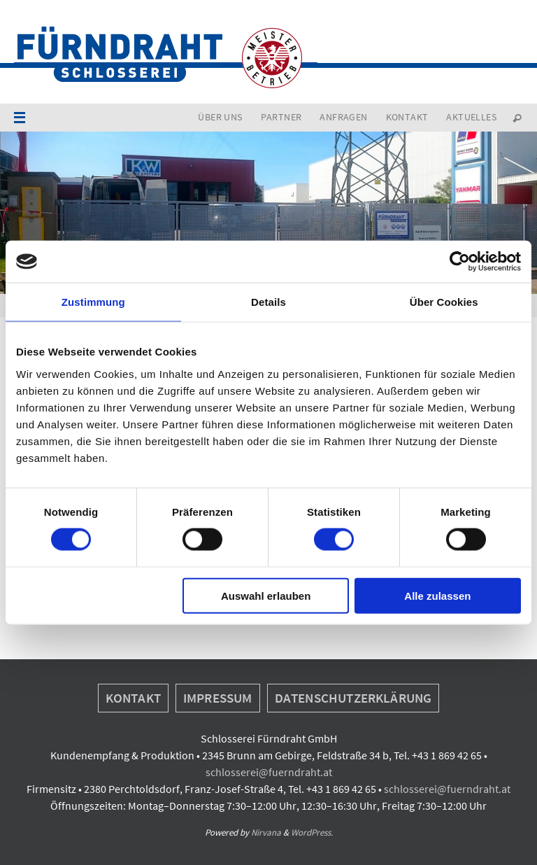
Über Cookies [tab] (444, 302)
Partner (281, 117)
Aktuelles (471, 117)
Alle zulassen (437, 595)
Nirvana (266, 832)
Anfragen (343, 117)
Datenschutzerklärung (353, 697)
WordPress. (312, 832)
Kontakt (407, 117)
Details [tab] (268, 302)
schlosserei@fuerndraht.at (269, 772)
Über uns (220, 117)
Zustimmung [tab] (93, 302)
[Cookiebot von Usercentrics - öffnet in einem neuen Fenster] (460, 261)
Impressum (217, 697)
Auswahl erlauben (265, 595)
